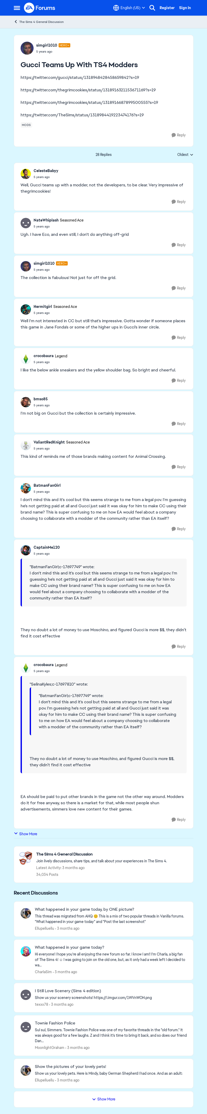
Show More (25, 833)
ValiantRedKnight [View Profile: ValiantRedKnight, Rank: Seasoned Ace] (49, 442)
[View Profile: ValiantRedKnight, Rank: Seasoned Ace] (26, 445)
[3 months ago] (67, 928)
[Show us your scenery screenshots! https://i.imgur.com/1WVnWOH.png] (111, 997)
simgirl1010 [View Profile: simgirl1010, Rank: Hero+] (46, 45)
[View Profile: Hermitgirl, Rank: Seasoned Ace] (26, 309)
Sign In (185, 7)
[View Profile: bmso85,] (26, 402)
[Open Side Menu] (17, 8)
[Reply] (179, 135)
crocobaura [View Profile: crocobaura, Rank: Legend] (44, 355)
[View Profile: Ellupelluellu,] (26, 913)
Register (167, 7)
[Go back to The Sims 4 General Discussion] (101, 854)
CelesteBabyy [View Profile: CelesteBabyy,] (46, 170)
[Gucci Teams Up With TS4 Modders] (46, 177)
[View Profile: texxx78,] (26, 995)
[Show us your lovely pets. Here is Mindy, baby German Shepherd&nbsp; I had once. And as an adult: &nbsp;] (111, 1073)
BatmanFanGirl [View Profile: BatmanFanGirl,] (47, 485)
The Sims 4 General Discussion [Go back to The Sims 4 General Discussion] (39, 22)
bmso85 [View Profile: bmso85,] (41, 399)
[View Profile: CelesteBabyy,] (26, 174)
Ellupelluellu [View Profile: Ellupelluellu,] (44, 928)
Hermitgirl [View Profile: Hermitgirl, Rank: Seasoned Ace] (43, 306)
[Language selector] (129, 8)
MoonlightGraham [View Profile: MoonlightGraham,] (49, 1047)
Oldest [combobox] (185, 154)
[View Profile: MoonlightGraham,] (26, 1027)
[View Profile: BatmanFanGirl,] (26, 488)
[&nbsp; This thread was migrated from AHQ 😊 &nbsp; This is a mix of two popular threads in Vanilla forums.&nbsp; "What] (111, 919)
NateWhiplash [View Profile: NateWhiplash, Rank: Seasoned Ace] (46, 220)
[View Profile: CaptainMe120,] (26, 550)
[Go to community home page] (40, 8)
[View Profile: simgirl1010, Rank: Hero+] (27, 48)
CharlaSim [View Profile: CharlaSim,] (43, 972)
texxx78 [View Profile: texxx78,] (41, 1004)
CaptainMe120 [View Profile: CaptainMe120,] (47, 547)
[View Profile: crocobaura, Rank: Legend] (26, 359)
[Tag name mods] (26, 125)
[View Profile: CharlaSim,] (26, 951)
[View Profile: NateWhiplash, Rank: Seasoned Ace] (26, 223)
